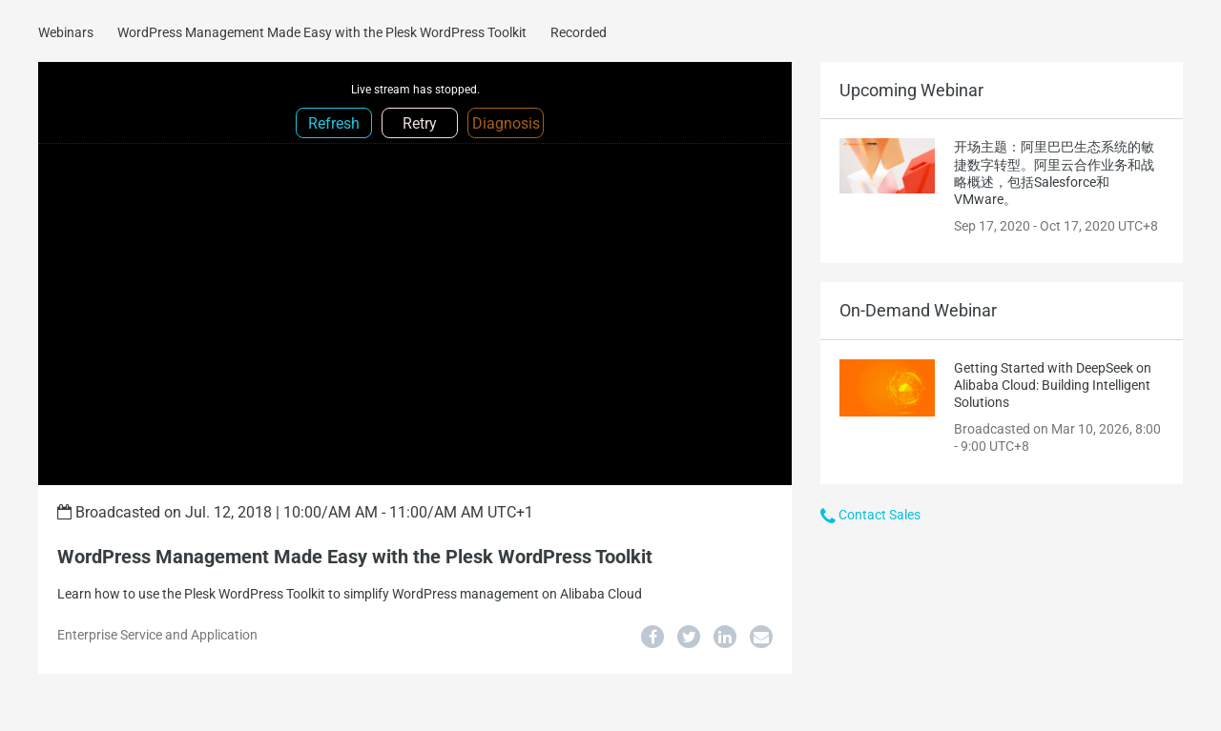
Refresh (334, 123)
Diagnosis (506, 123)
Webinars (65, 32)
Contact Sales (870, 514)
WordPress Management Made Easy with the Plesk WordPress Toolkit (322, 32)
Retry (420, 123)
